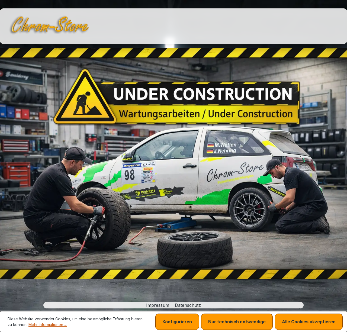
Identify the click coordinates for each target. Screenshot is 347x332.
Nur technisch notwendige (237, 321)
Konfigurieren (177, 321)
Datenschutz (188, 305)
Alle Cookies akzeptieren (309, 321)
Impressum (158, 305)
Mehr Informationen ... (47, 324)
